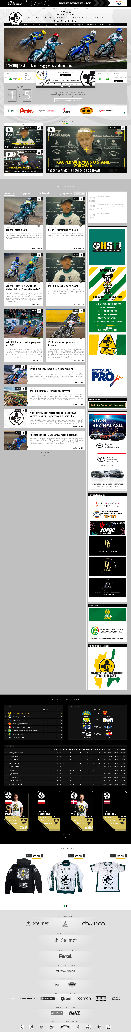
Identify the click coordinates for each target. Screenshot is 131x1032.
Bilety (55, 8)
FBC (87, 8)
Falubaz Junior (78, 25)
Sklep (65, 8)
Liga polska (26, 193)
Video (28, 74)
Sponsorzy (91, 25)
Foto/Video (65, 25)
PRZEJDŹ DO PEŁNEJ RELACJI (68, 100)
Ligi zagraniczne (65, 193)
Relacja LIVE (65, 87)
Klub (16, 25)
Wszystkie (9, 193)
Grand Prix (78, 193)
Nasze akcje (43, 25)
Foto (27, 76)
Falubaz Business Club (108, 25)
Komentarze (30, 80)
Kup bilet (118, 81)
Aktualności (65, 186)
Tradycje (54, 25)
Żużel (44, 8)
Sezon (33, 25)
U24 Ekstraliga (44, 193)
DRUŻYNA (24, 25)
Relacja (28, 78)
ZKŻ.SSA (76, 8)
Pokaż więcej (44, 453)
